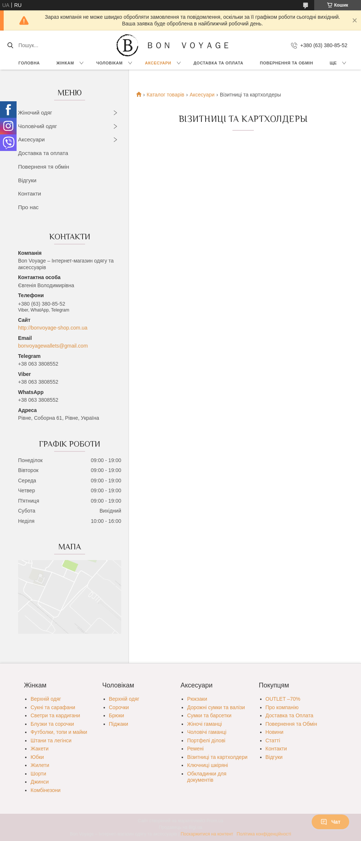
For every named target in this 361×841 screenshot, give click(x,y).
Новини (275, 732)
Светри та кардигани (55, 715)
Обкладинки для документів (207, 777)
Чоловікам (109, 63)
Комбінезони (45, 790)
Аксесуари (158, 63)
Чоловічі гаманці (207, 732)
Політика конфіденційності (264, 834)
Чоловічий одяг (37, 126)
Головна (29, 63)
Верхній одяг (46, 699)
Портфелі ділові (206, 740)
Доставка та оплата (43, 153)
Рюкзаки (197, 699)
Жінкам (65, 63)
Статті (273, 740)
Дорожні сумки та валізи (216, 707)
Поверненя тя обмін (43, 166)
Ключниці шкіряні (207, 765)
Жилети (40, 765)
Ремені (195, 749)
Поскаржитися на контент (206, 834)
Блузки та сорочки (52, 724)
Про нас (28, 207)
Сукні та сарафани (53, 707)
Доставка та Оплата (218, 63)
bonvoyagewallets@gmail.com (53, 346)
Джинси (40, 782)
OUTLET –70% (283, 699)
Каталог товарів (165, 95)
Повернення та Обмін (291, 724)
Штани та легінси (51, 740)
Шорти (38, 774)
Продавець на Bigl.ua (180, 827)
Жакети (40, 749)
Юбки (37, 757)
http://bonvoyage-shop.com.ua (52, 328)
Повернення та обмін (286, 63)
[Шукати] (10, 45)
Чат (330, 822)
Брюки (116, 715)
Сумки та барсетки (209, 715)
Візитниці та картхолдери (217, 757)
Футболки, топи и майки (59, 732)
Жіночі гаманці (204, 724)
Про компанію (282, 707)
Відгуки (27, 180)
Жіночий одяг (35, 112)
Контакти (29, 193)
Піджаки (118, 724)
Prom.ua (215, 820)
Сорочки (119, 707)
